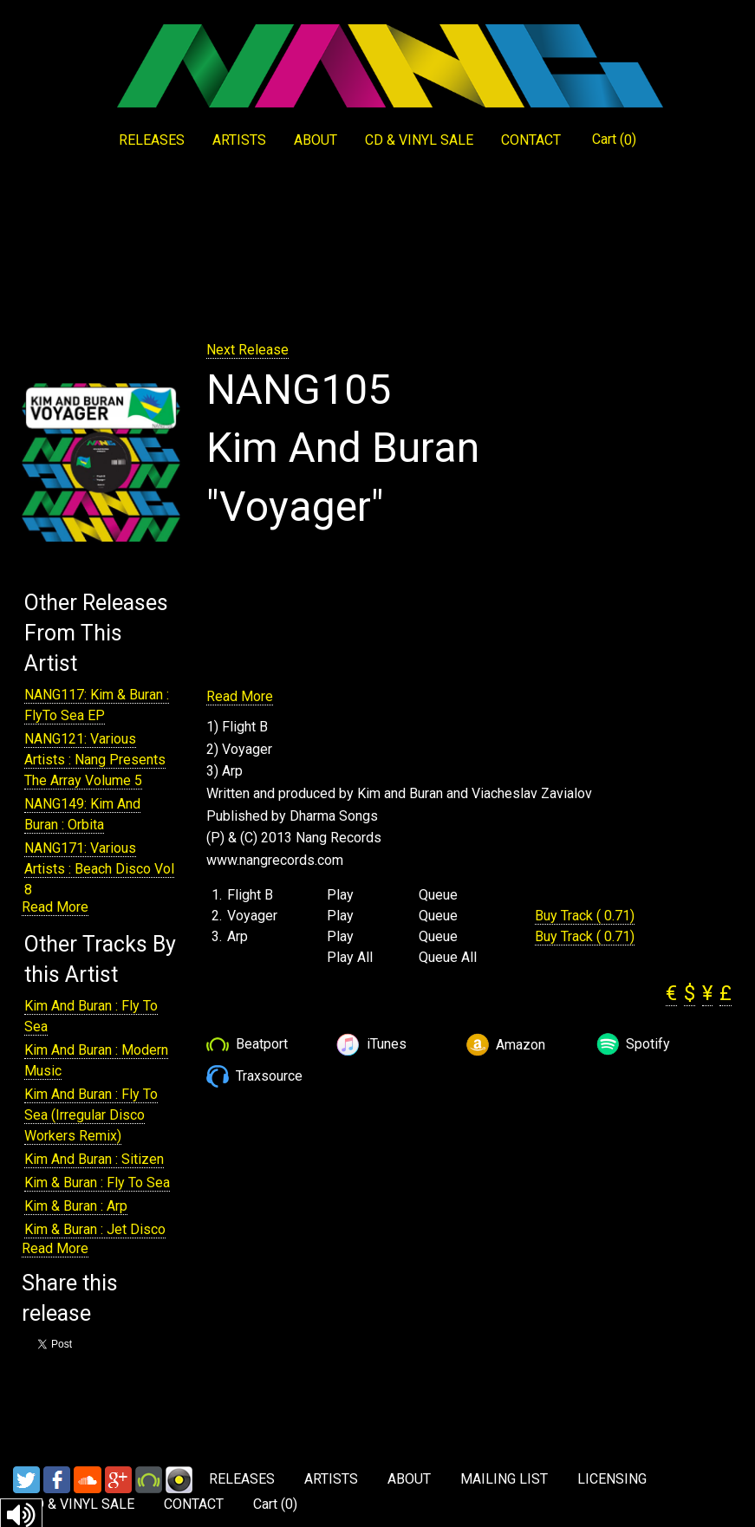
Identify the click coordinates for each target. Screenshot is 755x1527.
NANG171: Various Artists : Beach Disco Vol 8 (99, 869)
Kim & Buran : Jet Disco (95, 1229)
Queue (438, 895)
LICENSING (612, 1479)
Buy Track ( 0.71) (585, 915)
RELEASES (152, 140)
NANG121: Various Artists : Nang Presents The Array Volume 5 (95, 760)
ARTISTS (239, 140)
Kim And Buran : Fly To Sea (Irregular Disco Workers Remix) (91, 1115)
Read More (55, 907)
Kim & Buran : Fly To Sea (97, 1182)
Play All (350, 958)
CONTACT (531, 140)
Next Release (247, 349)
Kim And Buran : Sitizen (94, 1159)
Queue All (448, 958)
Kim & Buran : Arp (75, 1206)
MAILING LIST (504, 1479)
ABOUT (315, 140)
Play (340, 895)
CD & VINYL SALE (419, 140)
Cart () (614, 139)
